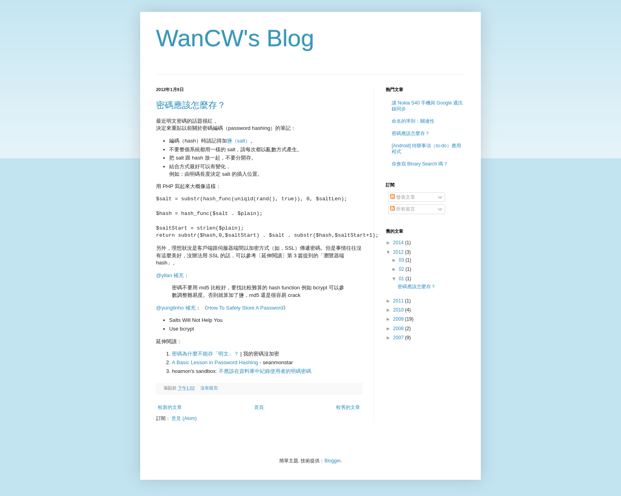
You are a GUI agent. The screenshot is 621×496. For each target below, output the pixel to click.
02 (402, 269)
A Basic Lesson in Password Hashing (215, 362)
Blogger (332, 461)
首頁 (259, 407)
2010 (399, 310)
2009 (399, 319)
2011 (399, 301)
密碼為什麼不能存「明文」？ (205, 354)
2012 (399, 252)
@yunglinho (170, 308)
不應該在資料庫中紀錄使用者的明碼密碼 (265, 371)
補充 (178, 275)
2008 (399, 328)
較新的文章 (170, 407)
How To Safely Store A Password (245, 308)
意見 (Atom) (183, 418)
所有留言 (402, 209)
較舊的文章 (348, 407)
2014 (399, 242)
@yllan (164, 275)
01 (402, 278)
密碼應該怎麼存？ (191, 105)
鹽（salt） (239, 141)
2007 (399, 337)
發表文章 (402, 197)
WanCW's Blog (235, 38)
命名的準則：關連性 (413, 121)
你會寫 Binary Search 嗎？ (420, 164)
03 (402, 260)
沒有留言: (210, 388)
